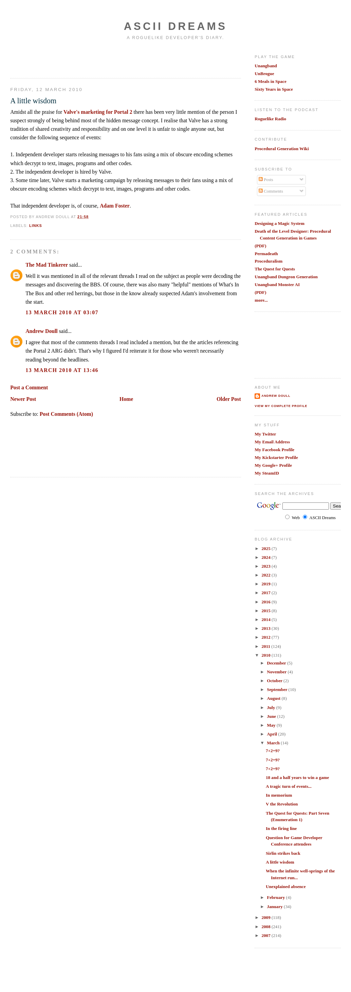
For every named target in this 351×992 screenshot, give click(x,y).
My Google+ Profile (273, 465)
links (35, 226)
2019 (266, 583)
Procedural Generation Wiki (282, 148)
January (275, 906)
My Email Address (272, 441)
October (275, 680)
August (274, 698)
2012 (266, 637)
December (277, 663)
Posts (266, 179)
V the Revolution (282, 804)
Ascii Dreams (175, 26)
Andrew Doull (41, 331)
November (277, 671)
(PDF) (260, 245)
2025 (266, 548)
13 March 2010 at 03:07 (61, 312)
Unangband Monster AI (277, 284)
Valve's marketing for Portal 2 (97, 112)
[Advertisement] (50, 59)
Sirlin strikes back (283, 853)
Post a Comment (29, 387)
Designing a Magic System (279, 223)
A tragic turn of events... (289, 786)
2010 (266, 655)
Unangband (266, 65)
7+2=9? (273, 750)
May (272, 725)
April (272, 734)
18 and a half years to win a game (297, 777)
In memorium (279, 795)
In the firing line (281, 828)
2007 (266, 935)
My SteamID (267, 473)
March (274, 742)
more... (261, 300)
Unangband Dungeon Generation (286, 276)
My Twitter (265, 434)
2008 (266, 926)
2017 (266, 592)
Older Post (229, 399)
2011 (266, 646)
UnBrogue (264, 73)
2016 (266, 601)
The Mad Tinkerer (46, 265)
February (276, 897)
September (277, 689)
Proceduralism (268, 261)
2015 (266, 610)
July (271, 707)
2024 (266, 557)
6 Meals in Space (270, 81)
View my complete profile (281, 406)
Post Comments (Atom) (66, 414)
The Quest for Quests (275, 268)
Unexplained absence (286, 886)
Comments (271, 191)
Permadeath (266, 253)
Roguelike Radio (270, 118)
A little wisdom (33, 100)
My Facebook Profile (274, 449)
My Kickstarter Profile (276, 457)
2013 (266, 628)
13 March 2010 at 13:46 (61, 370)
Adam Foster (115, 206)
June (272, 716)
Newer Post (23, 399)
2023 (266, 566)
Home (126, 399)
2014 (266, 619)
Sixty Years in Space (274, 89)
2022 (266, 575)
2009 (266, 917)
